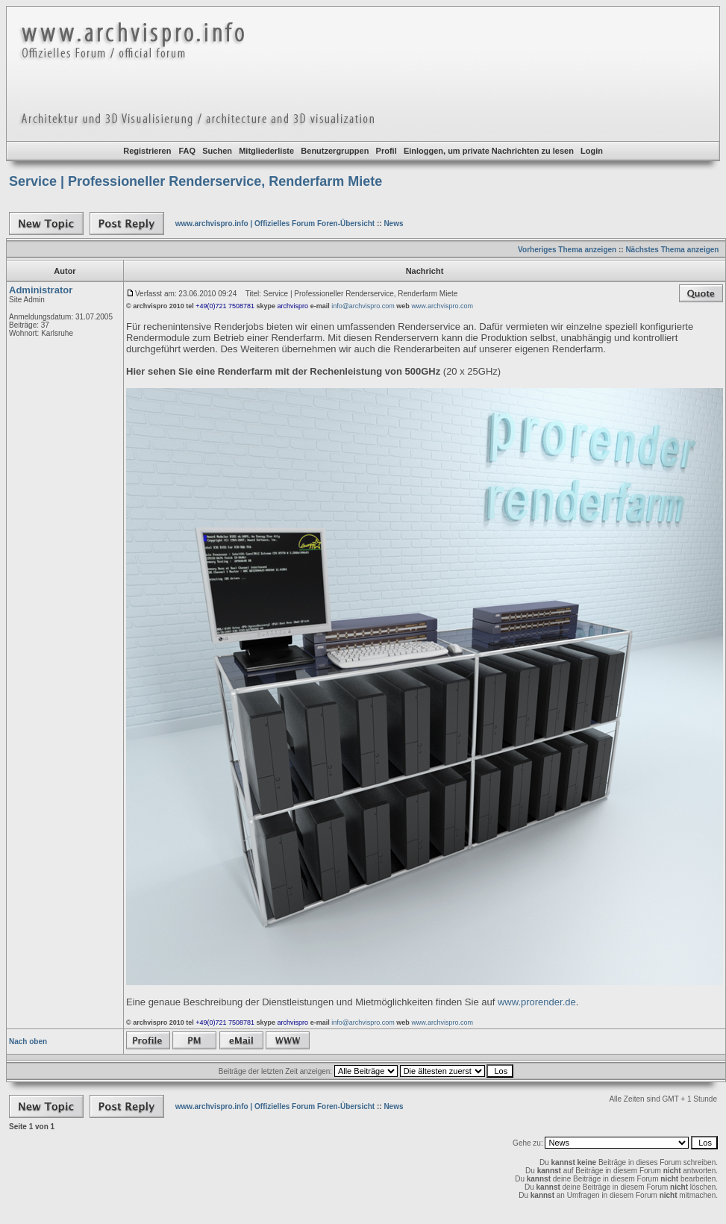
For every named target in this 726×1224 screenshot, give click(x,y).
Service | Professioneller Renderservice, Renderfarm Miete (195, 181)
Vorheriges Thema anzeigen (567, 250)
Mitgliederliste (266, 150)
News (393, 223)
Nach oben (28, 1041)
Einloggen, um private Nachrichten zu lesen (489, 150)
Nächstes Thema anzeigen (672, 250)
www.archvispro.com (442, 306)
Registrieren (147, 150)
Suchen (217, 150)
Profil (386, 150)
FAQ (186, 150)
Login (592, 150)
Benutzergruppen (335, 150)
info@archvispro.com (363, 306)
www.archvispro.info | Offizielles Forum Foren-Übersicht (275, 223)
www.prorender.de (537, 1002)
